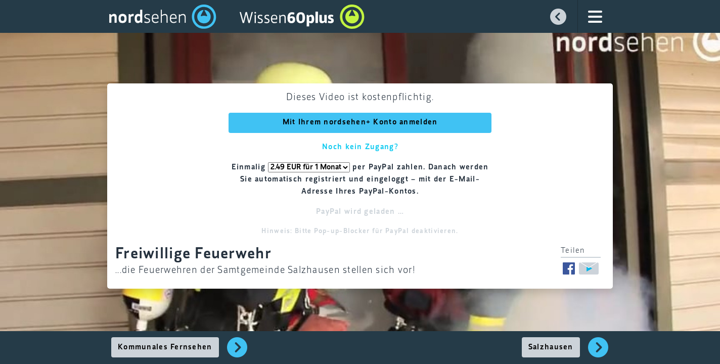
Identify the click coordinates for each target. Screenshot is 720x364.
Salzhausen (550, 347)
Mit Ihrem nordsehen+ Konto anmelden (360, 122)
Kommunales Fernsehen (165, 347)
